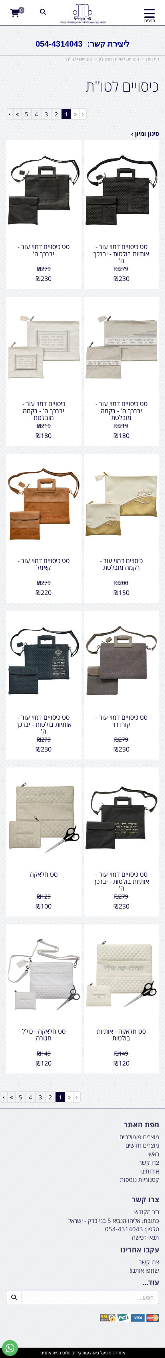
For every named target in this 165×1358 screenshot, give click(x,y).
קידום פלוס (71, 1353)
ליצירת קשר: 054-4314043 (82, 43)
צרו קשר (149, 1262)
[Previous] (75, 114)
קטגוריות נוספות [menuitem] (139, 1179)
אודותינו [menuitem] (149, 1171)
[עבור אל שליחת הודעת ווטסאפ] (10, 1348)
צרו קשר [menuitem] (149, 1162)
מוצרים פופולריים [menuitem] (139, 1137)
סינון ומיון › (145, 133)
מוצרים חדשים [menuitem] (142, 1145)
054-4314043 (124, 1229)
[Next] (17, 114)
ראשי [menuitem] (153, 1154)
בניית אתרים (50, 1353)
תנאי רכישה (145, 1237)
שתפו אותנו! (144, 1270)
